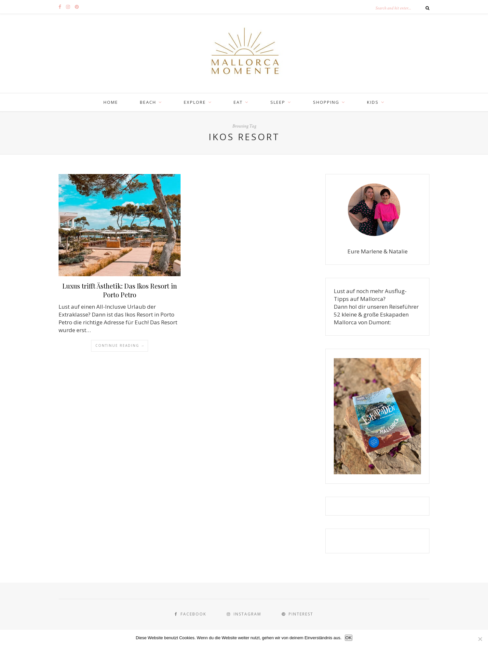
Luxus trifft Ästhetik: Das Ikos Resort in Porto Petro (119, 290)
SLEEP (277, 102)
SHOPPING (326, 102)
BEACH (148, 102)
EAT (238, 102)
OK (349, 637)
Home (110, 102)
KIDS (373, 102)
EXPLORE (195, 102)
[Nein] (480, 639)
